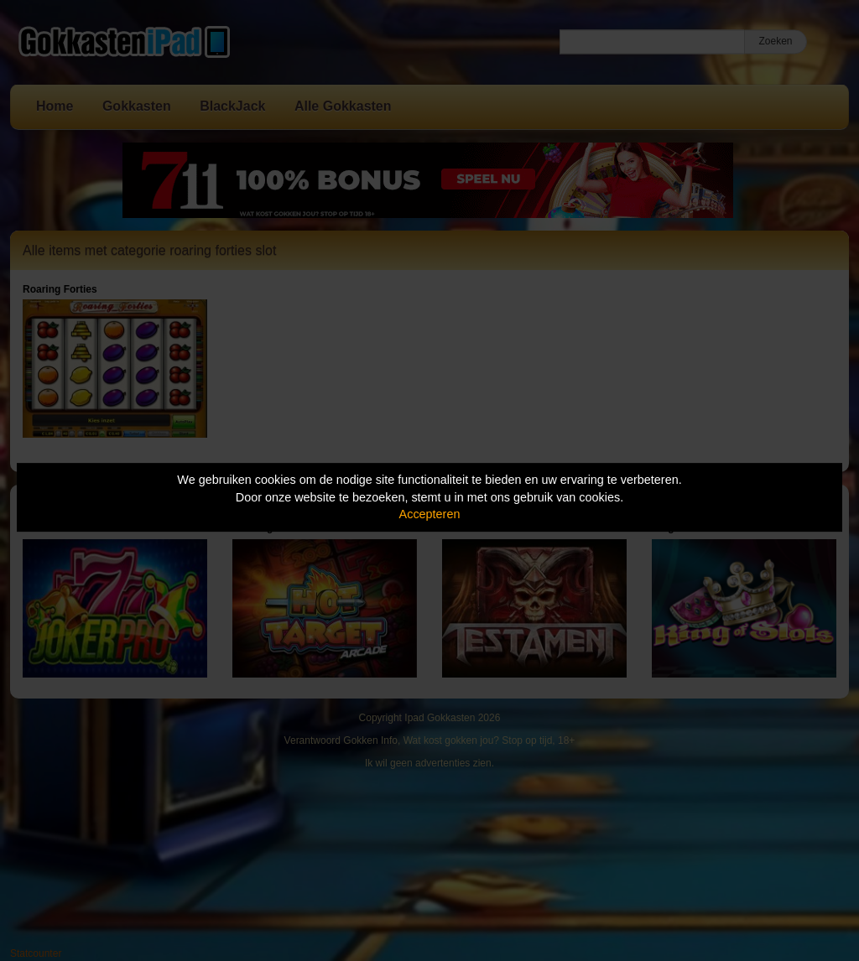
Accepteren (430, 514)
